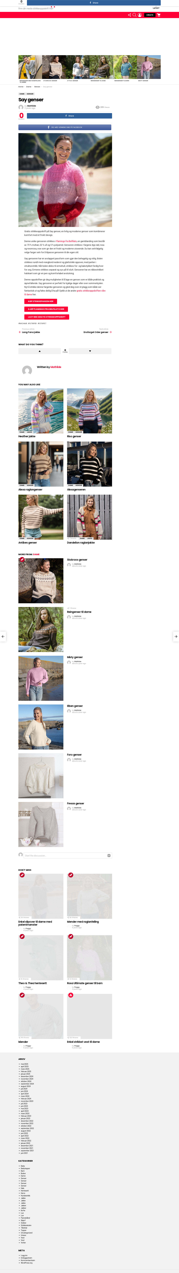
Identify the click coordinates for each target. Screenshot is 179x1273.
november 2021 (27, 1148)
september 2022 (27, 1128)
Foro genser (74, 754)
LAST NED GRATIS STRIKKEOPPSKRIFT (46, 316)
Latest (156, 6)
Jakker (23, 1206)
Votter (23, 1243)
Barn (23, 1171)
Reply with (108, 855)
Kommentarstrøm (28, 1260)
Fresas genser (75, 803)
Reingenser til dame (98, 81)
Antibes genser (27, 542)
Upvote (39, 351)
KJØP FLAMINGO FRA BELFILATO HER (46, 309)
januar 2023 (25, 1118)
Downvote (90, 351)
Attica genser (72, 81)
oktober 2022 (26, 1126)
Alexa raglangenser (30, 489)
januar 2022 (25, 1143)
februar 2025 (26, 1071)
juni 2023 (24, 1106)
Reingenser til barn (122, 81)
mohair (23, 323)
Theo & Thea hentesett (32, 983)
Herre (23, 1193)
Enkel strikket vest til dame (83, 1042)
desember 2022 (27, 1121)
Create (149, 15)
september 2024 (27, 1084)
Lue (22, 1213)
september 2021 (27, 1151)
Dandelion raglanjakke (81, 542)
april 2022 (25, 1136)
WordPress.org (26, 1263)
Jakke (29, 432)
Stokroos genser (50, 81)
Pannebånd (25, 1218)
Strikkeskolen (26, 1225)
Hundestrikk (25, 1196)
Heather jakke (26, 436)
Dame (22, 432)
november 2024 (27, 1079)
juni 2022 (24, 1133)
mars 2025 (25, 1069)
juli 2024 (24, 1089)
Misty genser (143, 81)
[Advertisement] (89, 36)
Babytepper (25, 1168)
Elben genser (75, 706)
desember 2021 (27, 1146)
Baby (23, 1166)
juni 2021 (24, 1153)
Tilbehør (24, 1228)
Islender (23, 1042)
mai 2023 (24, 1109)
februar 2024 (26, 1099)
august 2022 (26, 1131)
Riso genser (74, 436)
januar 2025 (25, 1074)
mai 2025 (24, 1064)
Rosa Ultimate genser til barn (85, 983)
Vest (22, 1238)
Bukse (23, 1173)
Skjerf (23, 1220)
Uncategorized (26, 1233)
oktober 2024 (26, 1081)
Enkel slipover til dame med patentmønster (35, 923)
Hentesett (25, 1191)
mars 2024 (25, 1096)
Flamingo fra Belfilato (66, 241)
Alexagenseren (76, 489)
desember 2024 (27, 1076)
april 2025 (25, 1066)
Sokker (23, 1223)
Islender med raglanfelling (83, 921)
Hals (22, 1188)
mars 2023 (25, 1114)
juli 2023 (24, 1104)
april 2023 (25, 1111)
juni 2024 (24, 1091)
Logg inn (24, 1255)
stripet (42, 323)
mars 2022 (25, 1138)
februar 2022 (26, 1141)
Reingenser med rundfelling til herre (30, 81)
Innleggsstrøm (26, 1258)
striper (33, 323)
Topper (23, 1230)
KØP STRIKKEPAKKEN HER (40, 301)
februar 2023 (26, 1116)
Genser (78, 432)
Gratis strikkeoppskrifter (45, 4)
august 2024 (26, 1086)
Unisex (23, 1235)
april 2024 (25, 1094)
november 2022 (27, 1123)
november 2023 (27, 1101)
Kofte (23, 1211)
